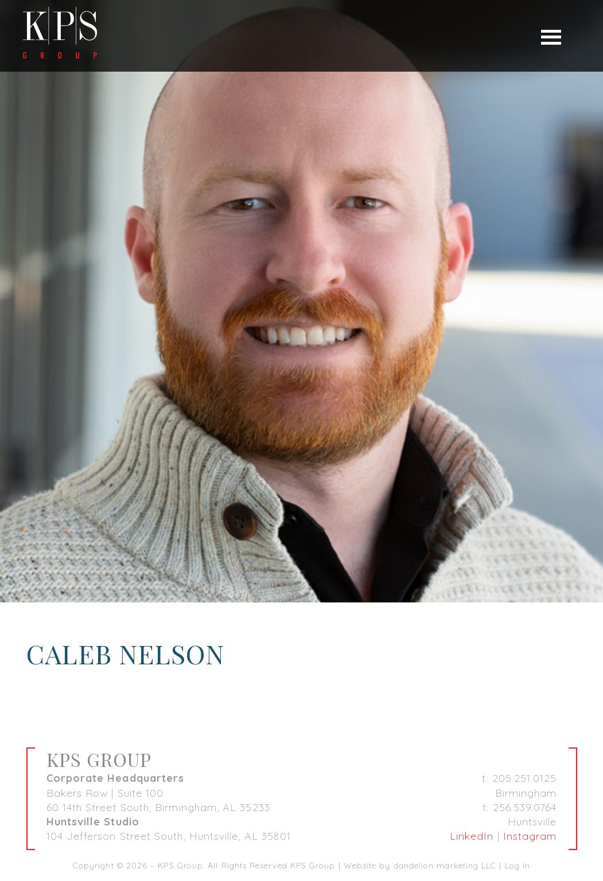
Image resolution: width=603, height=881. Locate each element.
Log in (517, 865)
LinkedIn (472, 836)
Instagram (530, 836)
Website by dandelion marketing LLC (420, 865)
